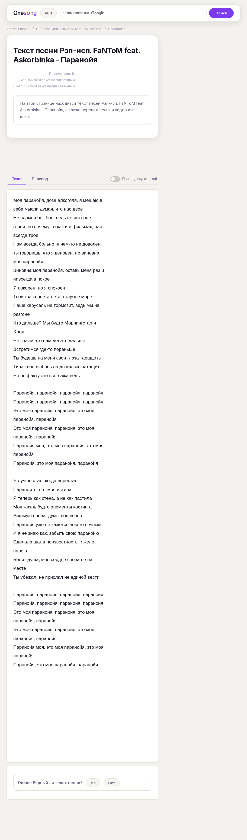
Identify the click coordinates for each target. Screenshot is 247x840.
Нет (111, 783)
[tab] (17, 178)
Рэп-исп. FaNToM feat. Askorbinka (73, 29)
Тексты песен (18, 29)
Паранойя (116, 29)
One (25, 13)
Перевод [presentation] (40, 179)
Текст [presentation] (17, 179)
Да (93, 783)
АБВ (48, 13)
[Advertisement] (92, 154)
